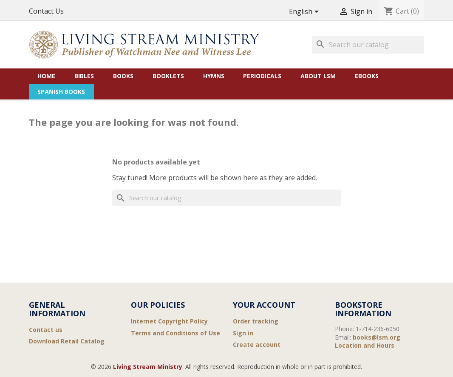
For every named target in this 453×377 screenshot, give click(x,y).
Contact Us (46, 11)
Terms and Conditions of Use (175, 333)
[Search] (368, 45)
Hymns (213, 76)
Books (123, 76)
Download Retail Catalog (67, 341)
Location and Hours (364, 345)
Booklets (168, 76)
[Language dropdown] (305, 12)
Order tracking (255, 321)
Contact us (45, 330)
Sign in (243, 333)
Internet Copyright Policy (169, 321)
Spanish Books (61, 92)
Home (46, 76)
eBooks (367, 76)
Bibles (84, 76)
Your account (264, 305)
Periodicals (262, 76)
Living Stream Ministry (147, 367)
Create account (256, 344)
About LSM (318, 76)
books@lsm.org (376, 337)
